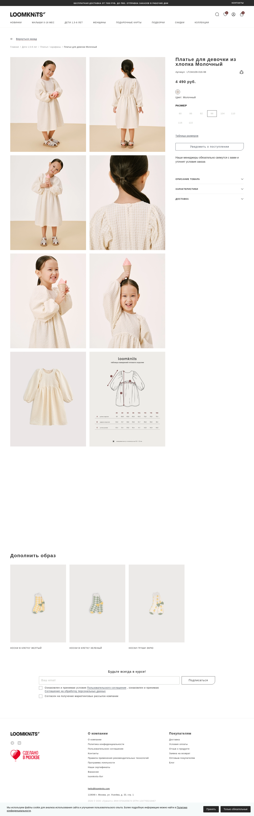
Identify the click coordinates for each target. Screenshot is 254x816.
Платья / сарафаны (50, 47)
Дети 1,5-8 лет (74, 23)
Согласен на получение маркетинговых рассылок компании (81, 696)
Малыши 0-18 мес (43, 23)
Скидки (180, 23)
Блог (171, 762)
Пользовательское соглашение (105, 749)
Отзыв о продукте (179, 749)
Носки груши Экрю (141, 648)
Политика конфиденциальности (106, 744)
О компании (95, 739)
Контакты (93, 753)
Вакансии (93, 772)
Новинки (16, 23)
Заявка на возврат (179, 753)
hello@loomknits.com (99, 788)
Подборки (158, 23)
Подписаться (198, 680)
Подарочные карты (129, 23)
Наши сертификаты (99, 767)
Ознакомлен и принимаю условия (66, 687)
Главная (14, 47)
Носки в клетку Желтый (26, 648)
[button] (209, 520)
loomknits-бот (95, 776)
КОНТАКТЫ (238, 3)
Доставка (174, 739)
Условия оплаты (178, 744)
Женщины (99, 23)
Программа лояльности (101, 762)
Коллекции (202, 23)
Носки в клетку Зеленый (85, 648)
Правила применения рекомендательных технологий (118, 758)
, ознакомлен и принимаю (143, 687)
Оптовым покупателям (182, 758)
